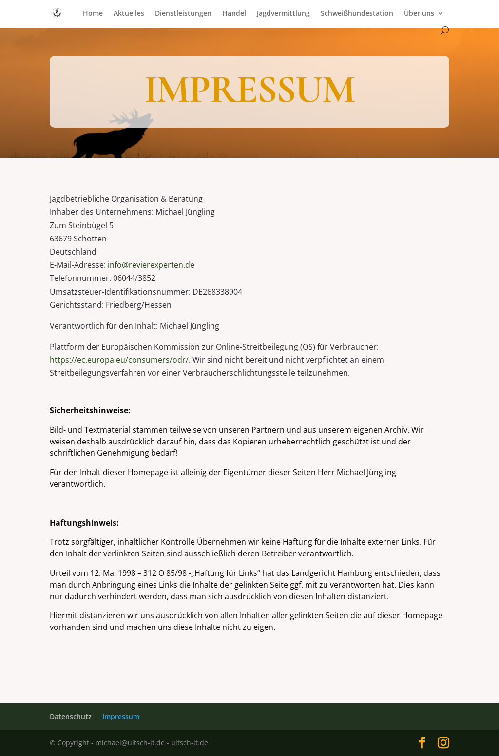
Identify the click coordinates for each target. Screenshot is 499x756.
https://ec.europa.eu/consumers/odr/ (119, 359)
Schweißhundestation (357, 14)
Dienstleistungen (183, 14)
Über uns (419, 14)
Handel (234, 14)
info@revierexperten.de (151, 264)
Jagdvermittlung (283, 14)
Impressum (120, 716)
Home (93, 14)
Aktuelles (129, 14)
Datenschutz (71, 716)
